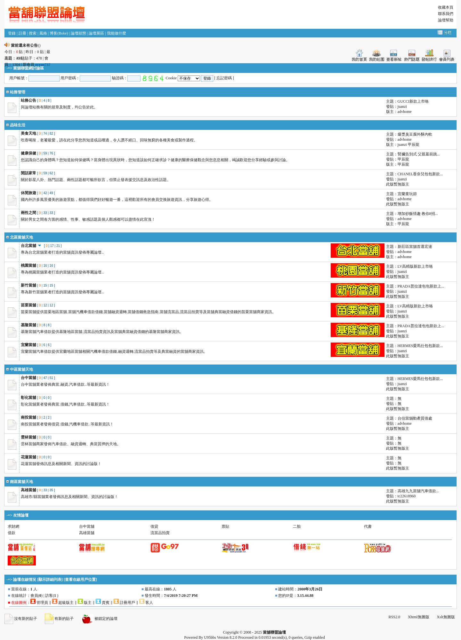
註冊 (22, 33)
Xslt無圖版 (446, 617)
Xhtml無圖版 (418, 617)
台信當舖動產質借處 (415, 418)
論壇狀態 (78, 33)
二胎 (297, 526)
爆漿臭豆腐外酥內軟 (415, 134)
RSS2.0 (394, 617)
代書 (368, 526)
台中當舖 (86, 526)
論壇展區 (96, 33)
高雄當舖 (86, 533)
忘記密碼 (224, 78)
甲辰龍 (413, 144)
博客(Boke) (59, 33)
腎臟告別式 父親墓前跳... (419, 154)
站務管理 (17, 92)
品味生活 (17, 125)
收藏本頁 (445, 7)
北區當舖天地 (21, 237)
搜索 (32, 33)
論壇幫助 (445, 20)
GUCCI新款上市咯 (413, 101)
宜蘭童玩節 (407, 194)
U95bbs (210, 637)
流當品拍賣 (160, 533)
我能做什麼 (116, 33)
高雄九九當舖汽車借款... (418, 491)
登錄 (12, 33)
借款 (11, 533)
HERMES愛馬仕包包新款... (420, 346)
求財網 (13, 526)
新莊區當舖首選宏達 (415, 246)
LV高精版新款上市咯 (415, 266)
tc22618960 (407, 496)
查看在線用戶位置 (80, 579)
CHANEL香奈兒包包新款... (420, 174)
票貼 (225, 526)
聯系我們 (445, 14)
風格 (43, 33)
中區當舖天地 (21, 369)
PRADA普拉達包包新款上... (421, 286)
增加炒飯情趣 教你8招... (418, 213)
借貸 (154, 526)
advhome (405, 111)
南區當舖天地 (21, 481)
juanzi (402, 106)
